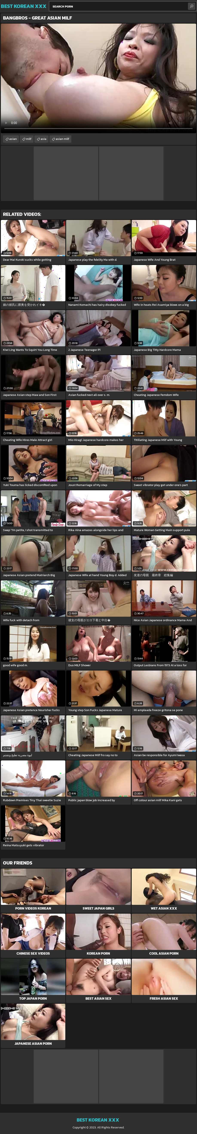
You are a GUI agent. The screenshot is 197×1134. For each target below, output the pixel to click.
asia (43, 139)
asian (13, 139)
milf (28, 139)
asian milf (62, 139)
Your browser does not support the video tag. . (98, 78)
